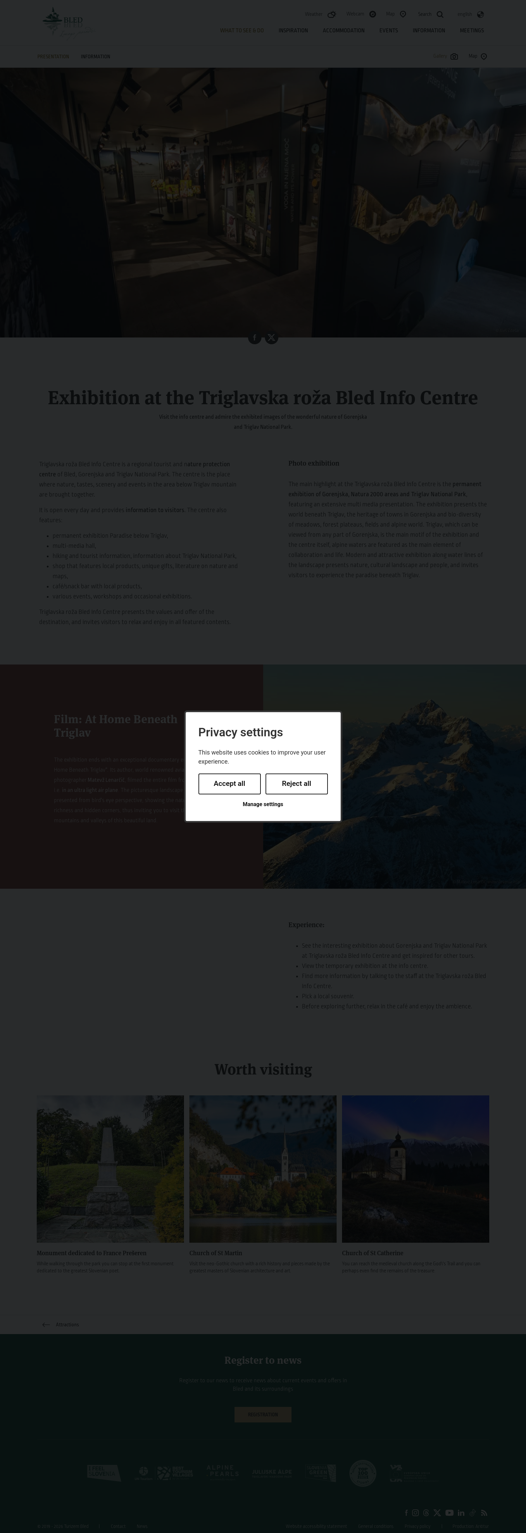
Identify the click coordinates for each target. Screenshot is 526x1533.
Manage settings (263, 804)
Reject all (296, 784)
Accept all (229, 784)
